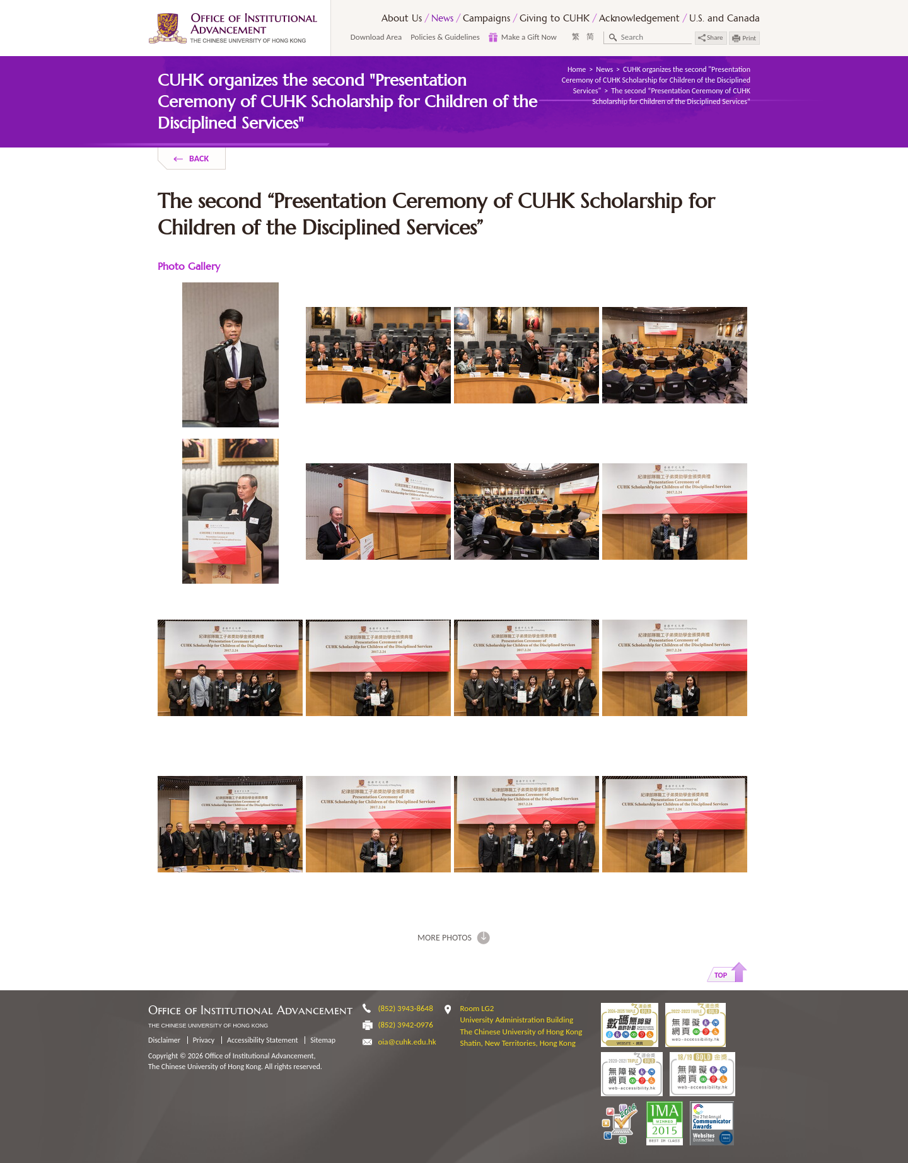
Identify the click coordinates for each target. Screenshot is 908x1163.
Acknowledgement (639, 18)
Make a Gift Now (529, 37)
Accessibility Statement (262, 1040)
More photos (444, 937)
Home (577, 69)
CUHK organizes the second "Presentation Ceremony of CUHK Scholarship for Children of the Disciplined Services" (656, 80)
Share (710, 37)
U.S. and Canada (724, 18)
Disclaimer (164, 1040)
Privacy (204, 1040)
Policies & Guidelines (445, 37)
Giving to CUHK (555, 18)
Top (720, 975)
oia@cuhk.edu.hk (407, 1041)
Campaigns (486, 18)
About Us (401, 18)
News (442, 18)
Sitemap (322, 1040)
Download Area (376, 37)
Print (749, 38)
